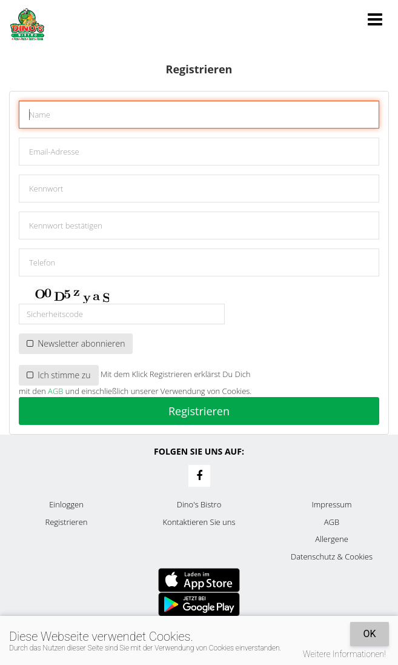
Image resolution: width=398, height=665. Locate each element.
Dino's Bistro (199, 504)
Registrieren (199, 411)
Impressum (332, 504)
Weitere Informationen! (344, 654)
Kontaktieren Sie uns (198, 521)
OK (369, 634)
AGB (55, 391)
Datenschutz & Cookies (332, 556)
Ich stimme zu (59, 375)
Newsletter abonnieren (76, 343)
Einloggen (66, 504)
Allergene (331, 538)
